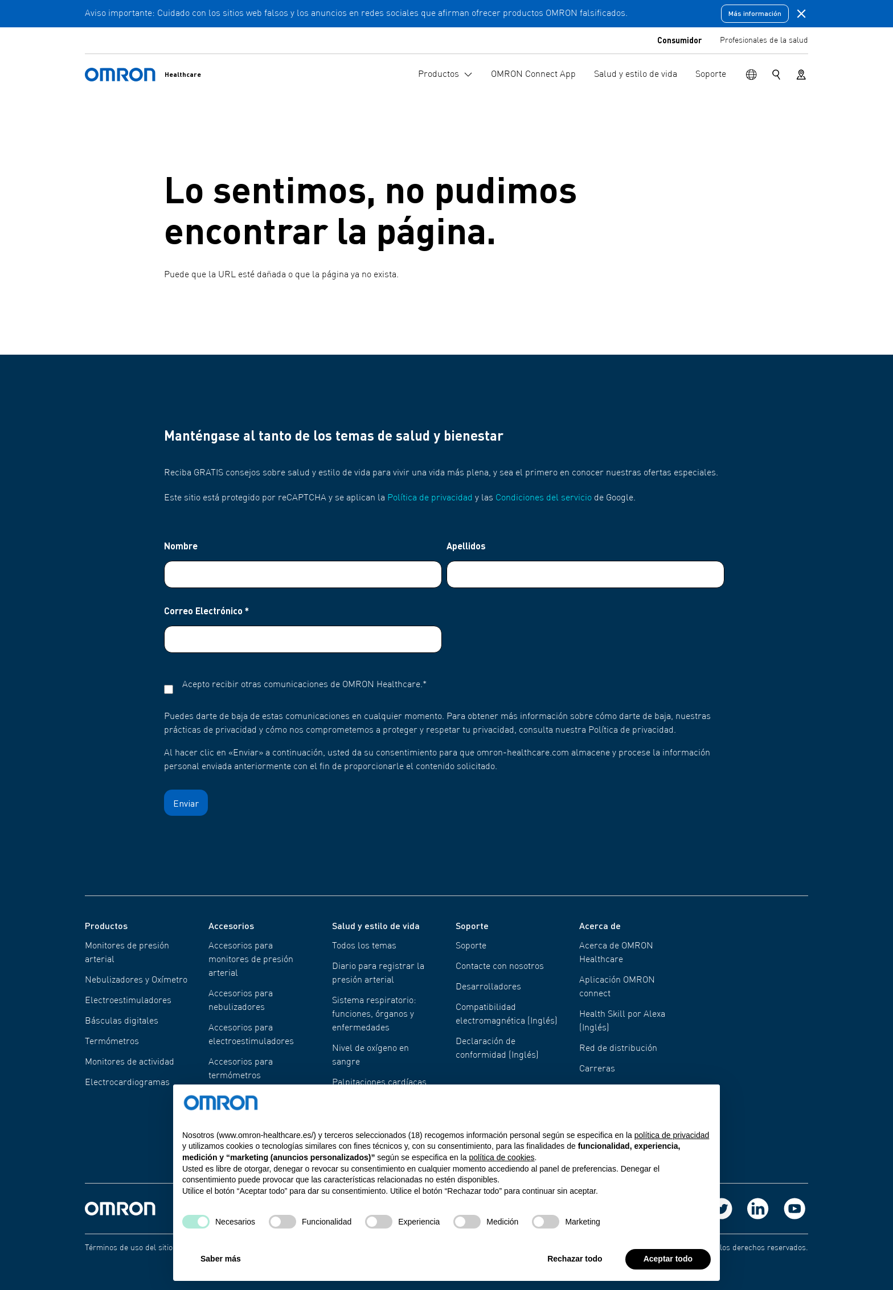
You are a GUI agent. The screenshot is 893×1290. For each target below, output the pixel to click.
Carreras (597, 1069)
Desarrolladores (488, 987)
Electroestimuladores (128, 1000)
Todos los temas (364, 946)
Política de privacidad (430, 498)
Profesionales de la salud (764, 40)
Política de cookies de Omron (373, 1248)
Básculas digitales (121, 1021)
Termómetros (112, 1041)
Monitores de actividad (129, 1062)
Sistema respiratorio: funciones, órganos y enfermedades (374, 1014)
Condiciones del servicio (543, 498)
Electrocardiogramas (127, 1082)
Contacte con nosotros (500, 966)
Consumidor (679, 40)
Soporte (471, 946)
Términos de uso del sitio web (137, 1248)
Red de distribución (618, 1048)
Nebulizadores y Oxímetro (136, 980)
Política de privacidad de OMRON (255, 1248)
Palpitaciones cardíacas (379, 1082)
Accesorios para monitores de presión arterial (250, 960)
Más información (754, 13)
